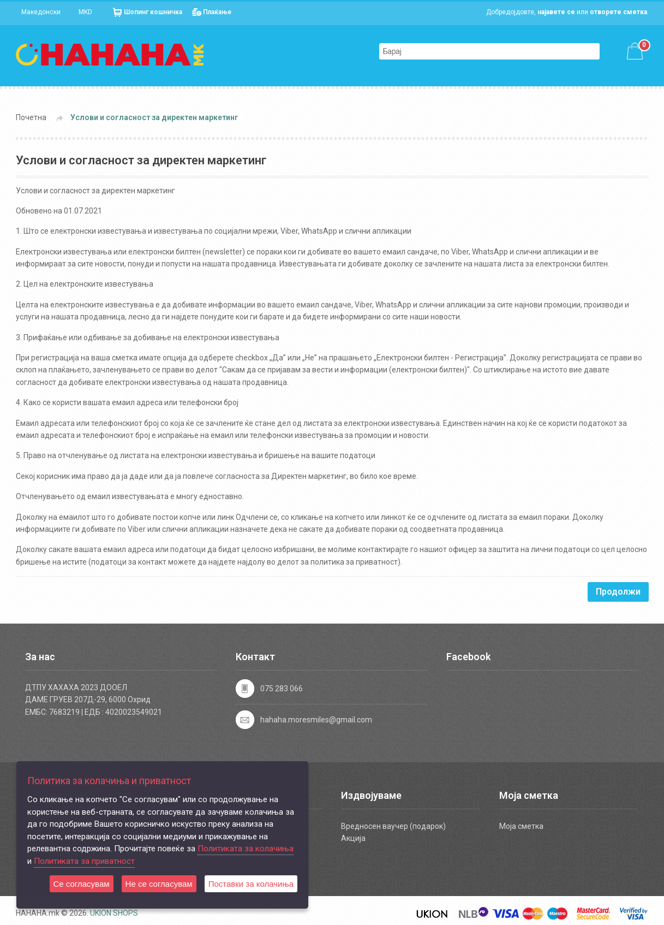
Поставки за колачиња (251, 883)
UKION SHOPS (114, 913)
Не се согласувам (159, 883)
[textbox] (478, 51)
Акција (353, 838)
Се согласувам (81, 883)
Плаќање (217, 12)
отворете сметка (618, 12)
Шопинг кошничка (153, 12)
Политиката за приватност (84, 861)
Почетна (31, 117)
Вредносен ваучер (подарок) (393, 826)
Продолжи (618, 591)
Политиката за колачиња (246, 848)
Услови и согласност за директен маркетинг (154, 117)
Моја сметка (521, 826)
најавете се (556, 12)
